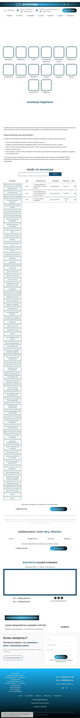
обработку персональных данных (64, 660)
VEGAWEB (46, 703)
